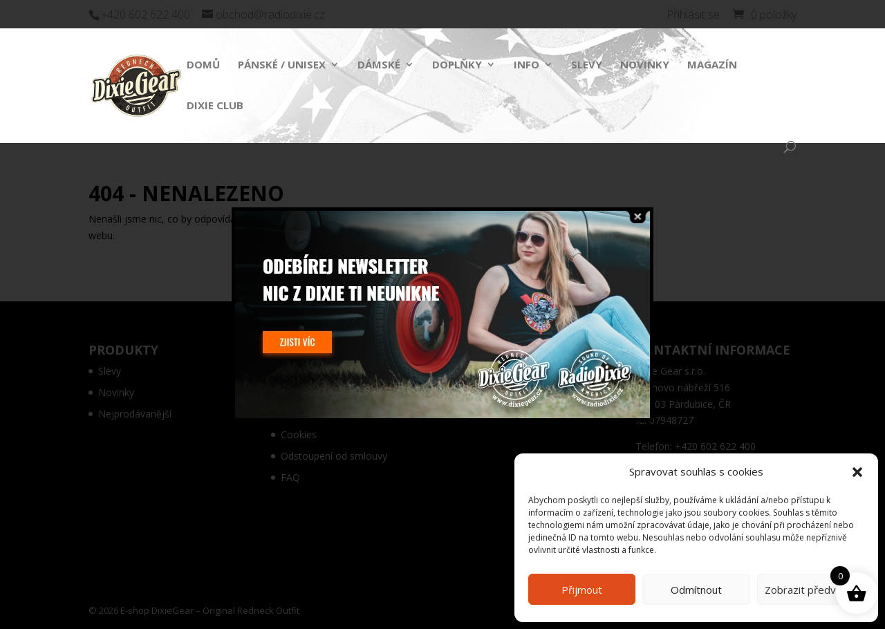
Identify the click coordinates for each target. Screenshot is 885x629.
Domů (203, 65)
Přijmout (581, 590)
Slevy (586, 65)
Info (526, 65)
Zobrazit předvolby (810, 590)
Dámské (378, 65)
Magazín (712, 65)
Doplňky (457, 65)
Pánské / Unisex (282, 65)
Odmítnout (696, 590)
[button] (857, 472)
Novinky (644, 65)
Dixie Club (215, 106)
